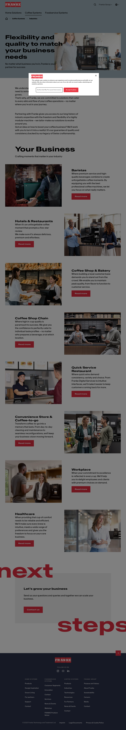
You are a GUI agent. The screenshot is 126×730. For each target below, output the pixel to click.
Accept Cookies (71, 89)
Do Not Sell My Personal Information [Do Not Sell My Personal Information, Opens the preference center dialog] (49, 89)
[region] (64, 84)
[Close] (96, 75)
